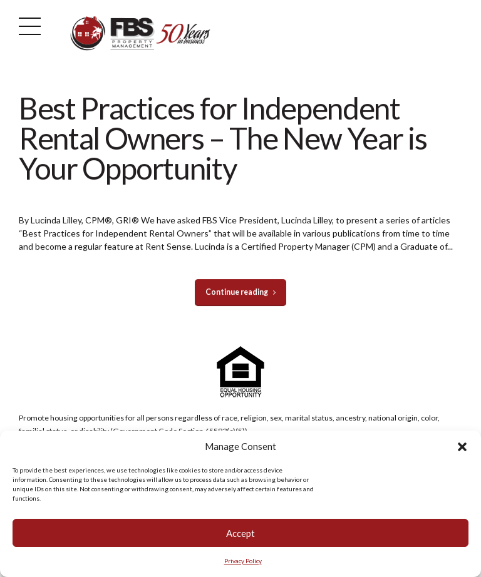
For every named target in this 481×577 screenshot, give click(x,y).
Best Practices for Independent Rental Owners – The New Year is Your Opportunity (223, 138)
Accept (240, 533)
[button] (462, 447)
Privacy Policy (243, 560)
